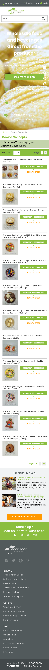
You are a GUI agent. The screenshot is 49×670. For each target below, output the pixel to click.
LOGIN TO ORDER (33, 172)
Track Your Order (13, 575)
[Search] (24, 18)
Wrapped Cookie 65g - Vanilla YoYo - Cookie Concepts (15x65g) (23, 186)
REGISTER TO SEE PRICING (33, 167)
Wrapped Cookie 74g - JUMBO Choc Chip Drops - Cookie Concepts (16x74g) (24, 236)
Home (6, 132)
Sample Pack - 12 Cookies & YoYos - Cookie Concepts (22, 161)
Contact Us (9, 635)
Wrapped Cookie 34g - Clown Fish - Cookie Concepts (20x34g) (22, 337)
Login (45, 3)
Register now (31, 3)
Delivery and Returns (15, 579)
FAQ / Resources (12, 630)
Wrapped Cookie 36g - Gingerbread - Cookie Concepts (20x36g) (23, 412)
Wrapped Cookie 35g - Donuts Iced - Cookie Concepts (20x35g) (23, 362)
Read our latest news (24, 516)
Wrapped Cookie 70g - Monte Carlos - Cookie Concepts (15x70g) (23, 211)
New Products (11, 583)
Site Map (8, 652)
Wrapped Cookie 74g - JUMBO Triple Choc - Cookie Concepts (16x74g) (22, 286)
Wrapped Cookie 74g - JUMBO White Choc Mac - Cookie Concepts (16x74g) (25, 312)
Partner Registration (15, 615)
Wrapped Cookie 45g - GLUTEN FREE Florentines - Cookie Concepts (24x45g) (25, 437)
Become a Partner (13, 611)
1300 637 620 (10, 3)
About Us (8, 639)
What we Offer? (12, 607)
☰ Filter (6, 152)
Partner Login (11, 620)
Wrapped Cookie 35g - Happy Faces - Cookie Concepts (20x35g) (23, 387)
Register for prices (25, 77)
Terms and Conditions (16, 587)
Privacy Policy (11, 592)
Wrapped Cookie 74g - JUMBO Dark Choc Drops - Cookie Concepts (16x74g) (24, 261)
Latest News (10, 647)
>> (44, 463)
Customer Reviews (14, 643)
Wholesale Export (13, 596)
